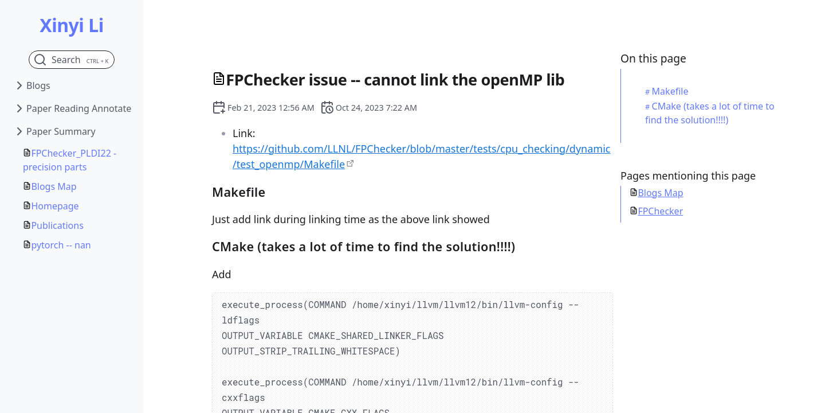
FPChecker (660, 211)
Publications (57, 225)
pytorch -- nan (61, 245)
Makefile (670, 91)
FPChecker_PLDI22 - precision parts (69, 160)
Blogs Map (53, 186)
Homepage (54, 206)
